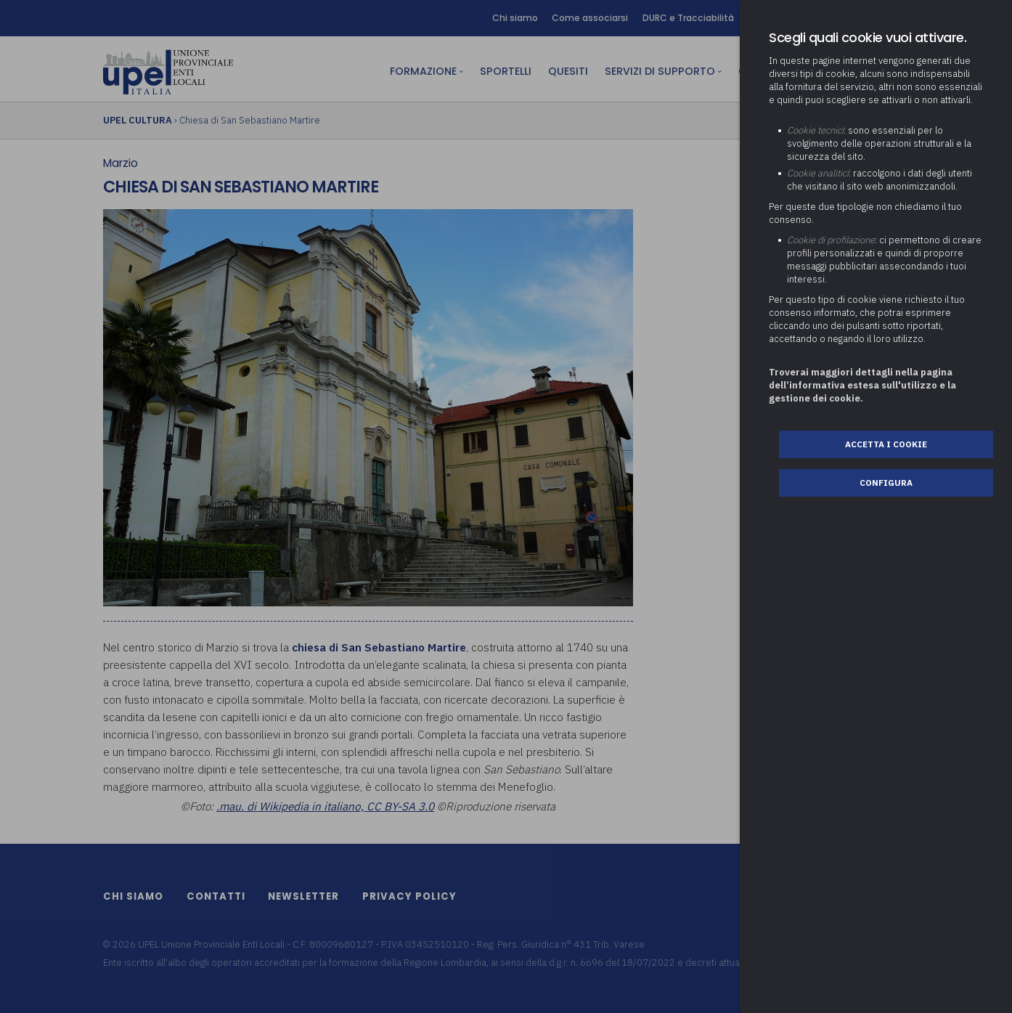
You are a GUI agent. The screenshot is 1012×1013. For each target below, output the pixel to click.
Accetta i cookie (886, 444)
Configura (886, 482)
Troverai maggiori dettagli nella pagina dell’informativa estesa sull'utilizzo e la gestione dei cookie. (862, 385)
